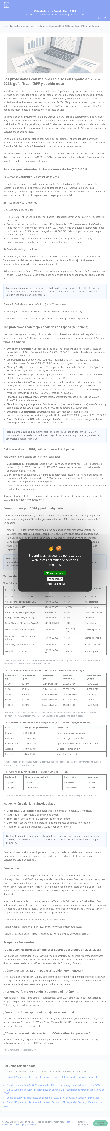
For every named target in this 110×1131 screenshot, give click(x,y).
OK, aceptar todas (55, 573)
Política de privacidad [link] (55, 583)
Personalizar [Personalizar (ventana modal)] (55, 578)
